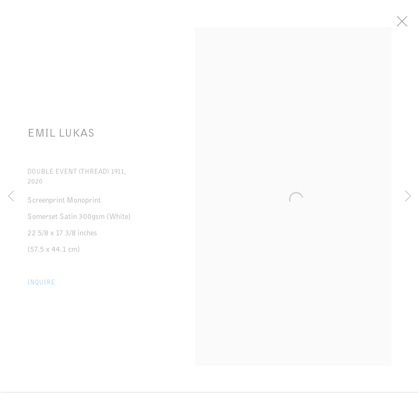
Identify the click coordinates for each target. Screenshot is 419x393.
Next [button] (408, 196)
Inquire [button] (41, 286)
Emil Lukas (61, 137)
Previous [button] (11, 196)
